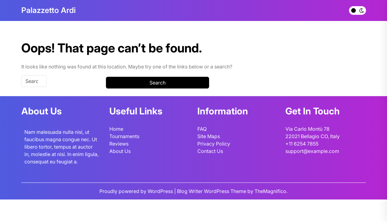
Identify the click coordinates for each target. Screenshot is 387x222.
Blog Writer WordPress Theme (212, 191)
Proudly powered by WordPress (136, 191)
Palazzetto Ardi (48, 10)
